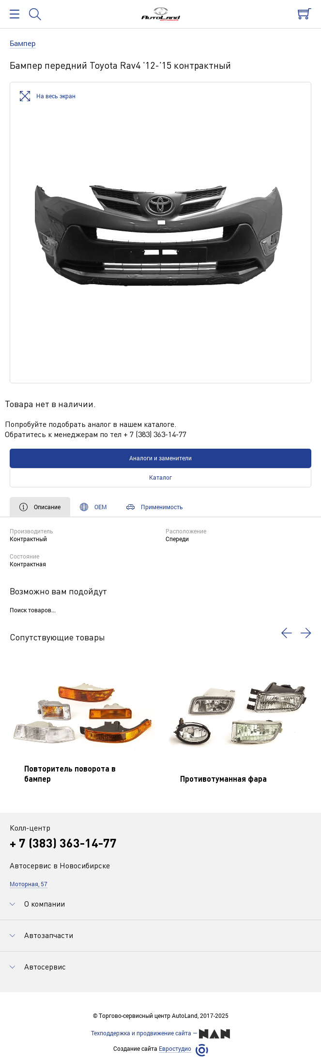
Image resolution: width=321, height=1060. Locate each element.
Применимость (154, 507)
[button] (286, 633)
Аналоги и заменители (160, 458)
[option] (160, 232)
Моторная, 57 (28, 884)
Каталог (160, 477)
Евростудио (175, 1049)
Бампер (23, 43)
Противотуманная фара (223, 778)
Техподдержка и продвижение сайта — (160, 1034)
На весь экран (48, 96)
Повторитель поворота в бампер (70, 773)
